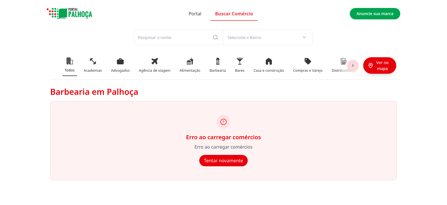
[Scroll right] (353, 65)
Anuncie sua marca (375, 13)
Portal (195, 14)
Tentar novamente (223, 160)
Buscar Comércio (234, 14)
